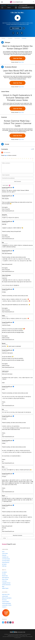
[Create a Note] (17, 33)
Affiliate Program (5, 588)
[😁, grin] (8, 158)
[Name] (17, 175)
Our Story (4, 573)
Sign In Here (21, 62)
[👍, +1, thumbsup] (33, 160)
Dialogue (3, 38)
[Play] (2, 67)
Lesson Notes (17, 38)
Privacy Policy (18, 635)
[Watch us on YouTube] (5, 622)
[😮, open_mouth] (29, 158)
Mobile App (4, 566)
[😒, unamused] (10, 158)
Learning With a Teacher (6, 605)
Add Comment (17, 181)
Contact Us (4, 606)
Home (3, 551)
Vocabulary (10, 38)
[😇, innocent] (24, 158)
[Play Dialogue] (2, 42)
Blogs (3, 586)
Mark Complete (15, 28)
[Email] (17, 178)
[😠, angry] (14, 158)
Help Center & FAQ (5, 594)
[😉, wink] (20, 158)
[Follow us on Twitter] (3, 622)
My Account (4, 599)
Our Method (4, 572)
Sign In (5, 155)
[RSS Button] (2, 152)
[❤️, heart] (33, 158)
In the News (4, 581)
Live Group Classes (6, 560)
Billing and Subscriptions (6, 598)
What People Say (5, 577)
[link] (16, 8)
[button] (33, 2)
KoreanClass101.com (12, 635)
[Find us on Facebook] (8, 622)
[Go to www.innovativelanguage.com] (17, 632)
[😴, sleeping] (26, 158)
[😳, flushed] (6, 158)
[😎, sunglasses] (12, 158)
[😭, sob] (22, 158)
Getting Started (5, 596)
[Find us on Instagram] (13, 622)
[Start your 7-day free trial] (6, 613)
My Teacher (4, 564)
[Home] (16, 2)
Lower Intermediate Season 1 (12, 5)
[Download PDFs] (21, 33)
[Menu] (2, 2)
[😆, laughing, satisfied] (16, 158)
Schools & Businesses (6, 584)
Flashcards (4, 555)
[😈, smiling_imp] (31, 158)
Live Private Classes (6, 558)
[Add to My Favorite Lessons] (13, 33)
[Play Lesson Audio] (17, 18)
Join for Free (17, 58)
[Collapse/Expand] (17, 149)
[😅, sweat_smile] (18, 158)
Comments (24, 38)
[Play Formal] (2, 144)
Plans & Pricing (5, 579)
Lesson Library (3, 5)
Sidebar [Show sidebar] (26, 8)
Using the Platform (5, 601)
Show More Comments (17, 535)
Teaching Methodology (6, 603)
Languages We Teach (6, 582)
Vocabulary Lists (5, 557)
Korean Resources (5, 562)
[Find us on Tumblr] (10, 622)
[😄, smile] (3, 158)
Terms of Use (24, 635)
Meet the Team (5, 575)
